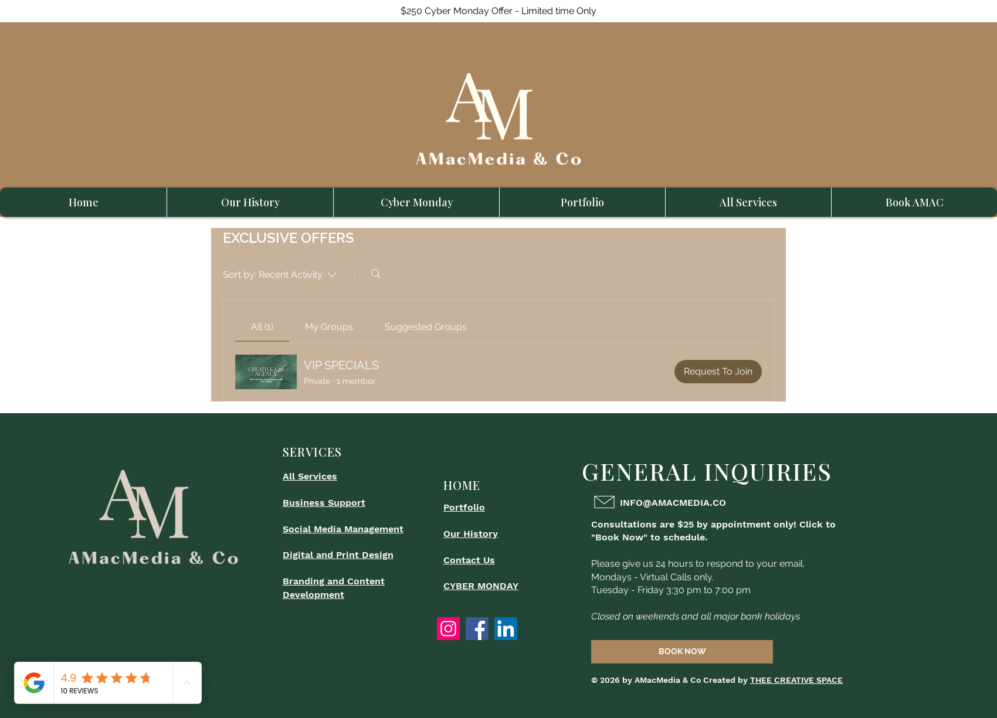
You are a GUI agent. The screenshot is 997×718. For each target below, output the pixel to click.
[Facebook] (477, 628)
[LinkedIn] (505, 628)
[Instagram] (448, 628)
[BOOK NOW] (682, 651)
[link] (262, 326)
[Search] (376, 274)
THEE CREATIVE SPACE (796, 680)
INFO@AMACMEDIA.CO (673, 502)
